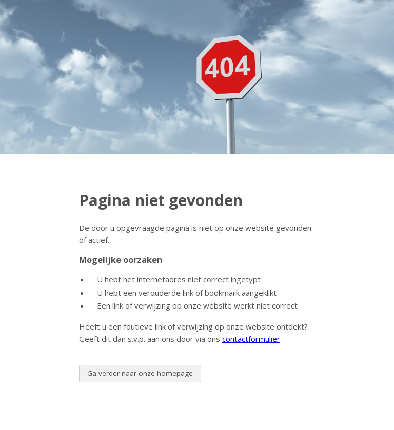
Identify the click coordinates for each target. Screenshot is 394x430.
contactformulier (251, 339)
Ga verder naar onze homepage (140, 373)
